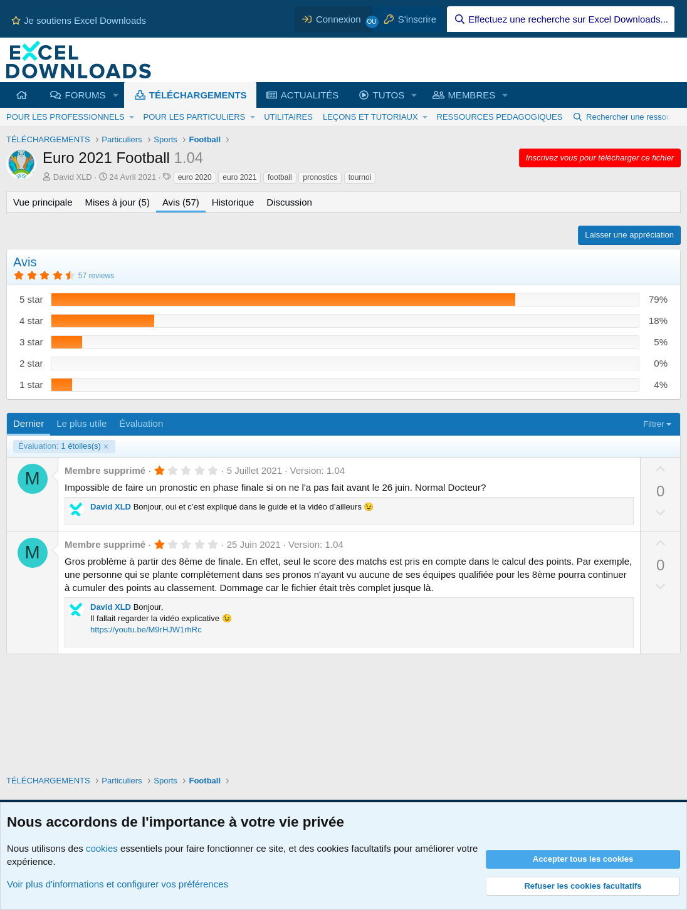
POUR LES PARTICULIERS (194, 117)
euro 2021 (239, 177)
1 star (31, 384)
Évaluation (141, 423)
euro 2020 (195, 177)
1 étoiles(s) (59, 446)
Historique (233, 202)
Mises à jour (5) (117, 202)
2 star (31, 363)
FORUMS (85, 95)
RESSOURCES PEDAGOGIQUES (500, 117)
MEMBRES (471, 95)
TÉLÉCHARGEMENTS (198, 95)
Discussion (289, 202)
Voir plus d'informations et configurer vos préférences (117, 884)
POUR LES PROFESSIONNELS (65, 117)
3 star (31, 342)
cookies (102, 848)
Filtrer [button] (653, 424)
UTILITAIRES (288, 117)
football (280, 177)
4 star (31, 320)
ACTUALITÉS (310, 95)
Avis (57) (180, 202)
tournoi (360, 177)
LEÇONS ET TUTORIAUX (370, 117)
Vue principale (43, 202)
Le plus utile (81, 423)
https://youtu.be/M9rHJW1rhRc (146, 629)
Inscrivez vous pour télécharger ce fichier (600, 157)
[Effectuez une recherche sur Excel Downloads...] (560, 19)
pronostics (320, 177)
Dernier (28, 423)
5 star (31, 299)
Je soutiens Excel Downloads (78, 20)
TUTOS (389, 95)
